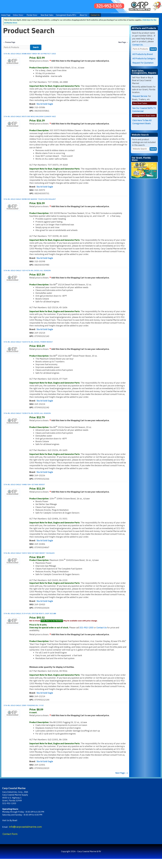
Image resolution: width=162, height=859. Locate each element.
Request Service (139, 96)
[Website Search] (140, 149)
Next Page (122, 42)
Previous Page (10, 42)
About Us (83, 15)
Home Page (5, 15)
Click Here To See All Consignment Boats (141, 122)
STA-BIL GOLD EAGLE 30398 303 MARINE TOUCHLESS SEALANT (39, 199)
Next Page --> (121, 773)
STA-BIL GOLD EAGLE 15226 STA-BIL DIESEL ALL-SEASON (35, 413)
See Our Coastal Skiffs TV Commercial (144, 109)
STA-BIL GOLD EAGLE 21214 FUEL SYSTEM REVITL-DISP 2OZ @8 (39, 613)
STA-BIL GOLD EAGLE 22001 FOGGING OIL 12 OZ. (31, 705)
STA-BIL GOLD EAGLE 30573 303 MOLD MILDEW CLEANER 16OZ (39, 116)
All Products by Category (143, 58)
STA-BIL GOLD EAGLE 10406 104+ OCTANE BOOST (32, 484)
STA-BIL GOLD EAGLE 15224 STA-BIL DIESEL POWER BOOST (37, 341)
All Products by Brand (142, 54)
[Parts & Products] (16, 47)
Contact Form (10, 834)
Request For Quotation (142, 62)
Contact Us (95, 15)
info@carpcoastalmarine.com (25, 827)
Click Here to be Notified (51, 621)
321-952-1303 (86, 627)
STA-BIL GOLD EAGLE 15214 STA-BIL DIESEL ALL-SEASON (35, 270)
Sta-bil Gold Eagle (45, 104)
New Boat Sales (47, 15)
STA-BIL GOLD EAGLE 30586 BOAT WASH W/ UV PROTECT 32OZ (39, 53)
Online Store (18, 15)
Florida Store (32, 15)
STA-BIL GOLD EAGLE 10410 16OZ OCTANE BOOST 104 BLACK (38, 553)
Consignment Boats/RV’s (66, 15)
